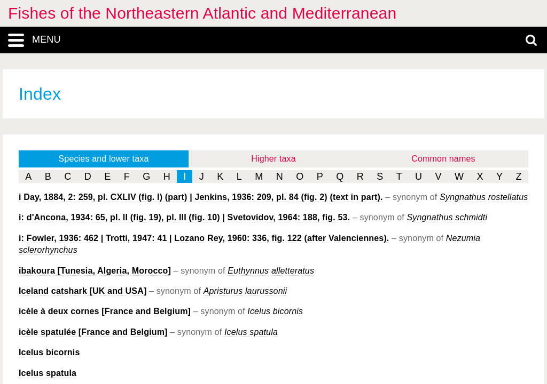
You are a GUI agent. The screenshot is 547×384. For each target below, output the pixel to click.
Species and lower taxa (104, 158)
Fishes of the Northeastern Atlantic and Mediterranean (202, 13)
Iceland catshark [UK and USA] (82, 290)
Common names (443, 158)
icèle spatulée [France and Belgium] (93, 332)
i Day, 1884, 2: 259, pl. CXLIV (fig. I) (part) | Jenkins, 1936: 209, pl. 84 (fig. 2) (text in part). (201, 197)
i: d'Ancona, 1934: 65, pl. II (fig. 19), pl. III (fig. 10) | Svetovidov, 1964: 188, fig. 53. (184, 217)
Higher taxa (273, 158)
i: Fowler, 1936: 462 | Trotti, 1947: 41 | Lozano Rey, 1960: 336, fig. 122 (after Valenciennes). (204, 238)
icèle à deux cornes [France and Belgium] (105, 311)
